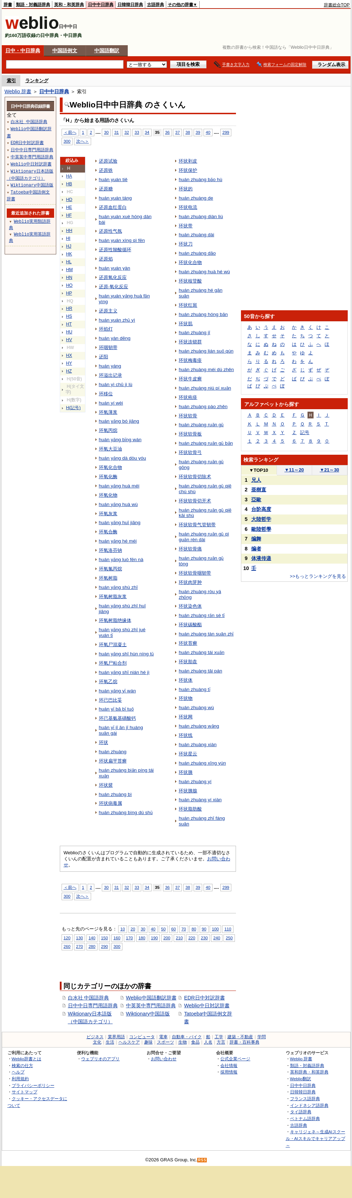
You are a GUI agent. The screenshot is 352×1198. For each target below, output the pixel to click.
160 (117, 937)
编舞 (256, 539)
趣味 (148, 1042)
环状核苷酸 (190, 281)
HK (69, 254)
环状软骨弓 (190, 452)
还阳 (103, 356)
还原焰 (106, 259)
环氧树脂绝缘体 (115, 620)
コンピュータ (142, 1037)
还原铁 (106, 170)
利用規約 (20, 1078)
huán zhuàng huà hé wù (204, 271)
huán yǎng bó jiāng (119, 421)
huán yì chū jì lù (115, 384)
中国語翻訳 (106, 50)
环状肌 (186, 323)
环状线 (186, 735)
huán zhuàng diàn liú (201, 216)
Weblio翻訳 (300, 1078)
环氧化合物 (110, 467)
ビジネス (95, 1037)
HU (69, 331)
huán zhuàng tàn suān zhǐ (206, 634)
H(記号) (73, 407)
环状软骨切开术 (195, 500)
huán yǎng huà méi (119, 486)
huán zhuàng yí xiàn (200, 799)
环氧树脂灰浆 (113, 596)
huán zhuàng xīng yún (202, 763)
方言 (221, 1042)
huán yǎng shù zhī (118, 587)
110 (227, 929)
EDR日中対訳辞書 (204, 998)
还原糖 (106, 188)
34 (147, 132)
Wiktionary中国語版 (148, 1014)
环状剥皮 (188, 161)
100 (215, 929)
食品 (195, 1042)
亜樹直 (258, 489)
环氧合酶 (108, 531)
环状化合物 (190, 262)
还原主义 (108, 310)
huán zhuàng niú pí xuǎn (205, 388)
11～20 (294, 470)
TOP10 (258, 470)
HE (69, 207)
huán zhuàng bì (115, 794)
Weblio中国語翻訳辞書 (151, 998)
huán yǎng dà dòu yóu (122, 458)
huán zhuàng (113, 751)
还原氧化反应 (113, 277)
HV (69, 339)
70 (184, 929)
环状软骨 (188, 415)
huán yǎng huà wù (118, 504)
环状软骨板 (190, 434)
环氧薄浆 (108, 412)
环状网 (186, 716)
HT (69, 324)
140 (92, 937)
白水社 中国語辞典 (88, 998)
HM (69, 269)
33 (137, 132)
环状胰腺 (188, 790)
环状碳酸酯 (190, 624)
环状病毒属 (110, 803)
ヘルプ (18, 1072)
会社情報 (228, 1065)
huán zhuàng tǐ (194, 689)
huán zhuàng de (196, 198)
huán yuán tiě (113, 179)
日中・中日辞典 (22, 50)
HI (68, 238)
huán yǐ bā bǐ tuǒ (116, 709)
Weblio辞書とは (26, 1058)
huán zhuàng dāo (197, 253)
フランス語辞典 (305, 1098)
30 (106, 132)
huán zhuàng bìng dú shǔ (126, 812)
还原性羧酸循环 (115, 249)
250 (229, 937)
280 (92, 946)
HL (69, 261)
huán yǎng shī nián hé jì (124, 672)
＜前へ (70, 132)
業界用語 (116, 1037)
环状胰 (186, 772)
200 (166, 937)
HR (69, 308)
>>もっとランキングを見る (318, 576)
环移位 (106, 393)
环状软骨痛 (190, 548)
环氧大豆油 (110, 449)
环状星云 (188, 753)
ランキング (36, 80)
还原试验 (108, 161)
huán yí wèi (111, 403)
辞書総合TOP (337, 4)
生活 (110, 1042)
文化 (97, 1042)
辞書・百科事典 (244, 1042)
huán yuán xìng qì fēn (122, 240)
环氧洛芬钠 (110, 550)
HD (69, 199)
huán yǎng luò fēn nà (121, 559)
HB (69, 183)
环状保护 (188, 170)
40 (208, 132)
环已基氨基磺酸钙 (117, 718)
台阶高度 (261, 509)
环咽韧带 (108, 347)
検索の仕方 (22, 1065)
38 (187, 132)
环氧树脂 (108, 578)
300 (67, 141)
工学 (219, 1037)
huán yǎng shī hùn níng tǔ (126, 653)
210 (179, 937)
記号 (304, 432)
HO (69, 285)
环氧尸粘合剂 (113, 663)
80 (193, 929)
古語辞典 (155, 4)
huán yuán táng (115, 198)
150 (104, 937)
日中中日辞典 (101, 4)
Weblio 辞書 (18, 91)
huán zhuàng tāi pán (200, 671)
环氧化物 (108, 495)
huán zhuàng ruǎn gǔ (201, 424)
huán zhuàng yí (195, 781)
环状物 (186, 698)
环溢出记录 (110, 375)
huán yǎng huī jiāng (120, 522)
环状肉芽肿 (190, 582)
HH (69, 230)
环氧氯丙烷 (110, 568)
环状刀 (186, 244)
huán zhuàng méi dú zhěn (206, 369)
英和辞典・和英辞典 (309, 1072)
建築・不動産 (240, 1037)
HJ (69, 246)
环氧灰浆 (108, 513)
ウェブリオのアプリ (100, 1058)
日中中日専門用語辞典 (93, 1005)
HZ (69, 371)
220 (191, 937)
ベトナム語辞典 (305, 1118)
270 (79, 946)
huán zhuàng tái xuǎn (201, 652)
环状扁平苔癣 (113, 761)
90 (204, 929)
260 (67, 946)
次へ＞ (82, 141)
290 (104, 946)
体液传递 (261, 558)
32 (126, 132)
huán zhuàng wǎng (199, 726)
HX (69, 355)
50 (163, 929)
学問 (261, 1037)
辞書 (8, 4)
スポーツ (165, 1042)
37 (177, 132)
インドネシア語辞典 (309, 1105)
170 (129, 937)
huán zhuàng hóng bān (203, 314)
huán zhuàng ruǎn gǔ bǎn (206, 443)
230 (204, 937)
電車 (163, 1037)
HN (69, 277)
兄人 (256, 480)
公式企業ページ (235, 1058)
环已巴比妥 (110, 700)
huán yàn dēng (115, 338)
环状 (103, 742)
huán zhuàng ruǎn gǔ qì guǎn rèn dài (204, 536)
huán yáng (110, 366)
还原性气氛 (110, 231)
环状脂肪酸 (190, 809)
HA (69, 176)
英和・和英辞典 (69, 4)
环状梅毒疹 (190, 360)
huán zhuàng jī (194, 332)
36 (167, 132)
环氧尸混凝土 (113, 644)
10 (122, 929)
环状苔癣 (188, 643)
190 (154, 937)
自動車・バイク (187, 1037)
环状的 (186, 188)
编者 (256, 548)
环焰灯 (106, 329)
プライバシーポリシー (33, 1085)
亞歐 (256, 499)
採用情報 (228, 1072)
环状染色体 (190, 606)
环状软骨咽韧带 (195, 573)
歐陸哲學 (261, 529)
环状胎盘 (188, 661)
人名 (208, 1042)
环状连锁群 (190, 341)
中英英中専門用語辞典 (151, 1005)
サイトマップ (24, 1091)
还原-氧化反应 (113, 286)
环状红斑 (188, 305)
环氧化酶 (108, 476)
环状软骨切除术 (195, 476)
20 (133, 929)
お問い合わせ (164, 1058)
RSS (202, 1160)
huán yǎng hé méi (118, 541)
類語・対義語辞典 (33, 4)
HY (69, 363)
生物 (182, 1042)
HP (69, 293)
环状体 (186, 680)
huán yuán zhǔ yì (117, 320)
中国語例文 (64, 50)
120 (67, 937)
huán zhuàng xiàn (197, 744)
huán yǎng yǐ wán (117, 690)
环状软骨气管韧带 (197, 524)
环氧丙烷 (108, 430)
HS (69, 316)
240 (216, 937)
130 (79, 937)
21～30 (329, 470)
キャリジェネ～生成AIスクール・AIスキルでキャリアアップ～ (315, 1138)
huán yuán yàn (114, 268)
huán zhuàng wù (196, 707)
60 (173, 929)
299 (225, 132)
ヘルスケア (129, 1042)
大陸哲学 (261, 519)
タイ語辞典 (300, 1111)
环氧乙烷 (108, 681)
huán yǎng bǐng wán (120, 439)
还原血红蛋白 (113, 207)
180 (141, 937)
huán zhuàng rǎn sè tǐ (202, 615)
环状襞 (106, 785)
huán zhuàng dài (196, 234)
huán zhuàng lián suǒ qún (206, 351)
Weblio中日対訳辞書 (207, 1005)
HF (69, 215)
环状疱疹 (188, 397)
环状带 (186, 225)
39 (198, 132)
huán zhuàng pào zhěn (203, 406)
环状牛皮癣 (190, 378)
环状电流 (188, 207)
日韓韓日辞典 (130, 4)
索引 (11, 80)
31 (116, 132)
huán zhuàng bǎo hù (200, 179)
